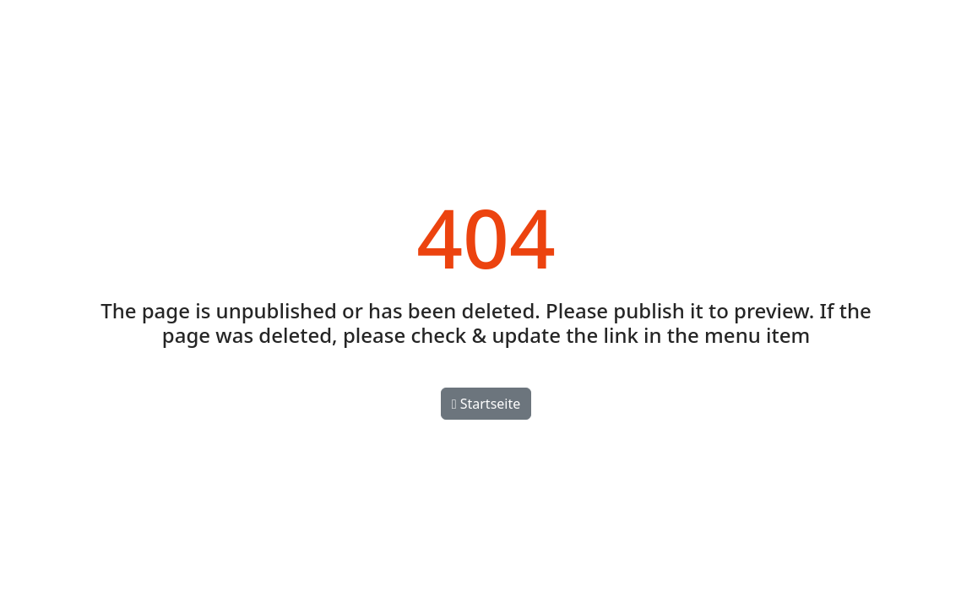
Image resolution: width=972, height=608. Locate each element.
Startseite (486, 403)
